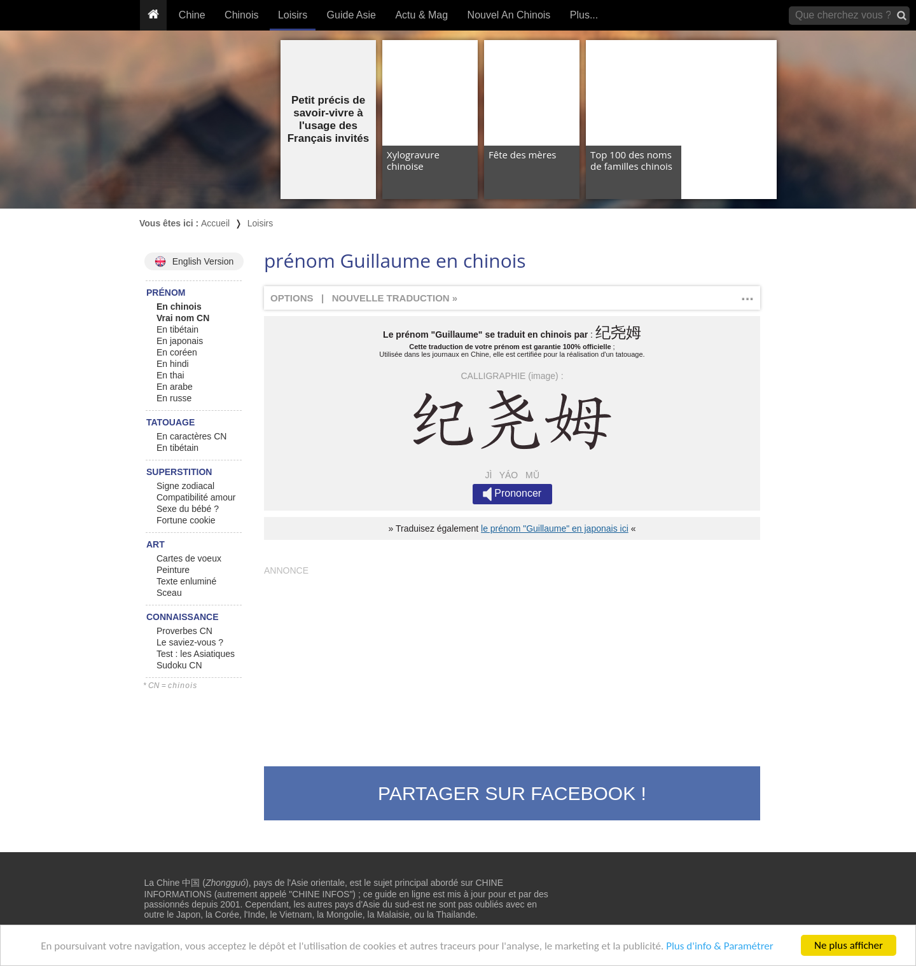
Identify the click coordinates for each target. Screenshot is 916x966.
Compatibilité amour (196, 497)
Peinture (173, 570)
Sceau (169, 593)
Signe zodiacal (185, 486)
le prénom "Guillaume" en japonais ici (554, 528)
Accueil (215, 223)
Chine (192, 15)
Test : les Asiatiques (195, 654)
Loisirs (292, 15)
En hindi (172, 364)
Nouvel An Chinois (509, 15)
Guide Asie (351, 15)
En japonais (179, 341)
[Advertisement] (512, 665)
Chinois (241, 15)
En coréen (176, 352)
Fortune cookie (186, 520)
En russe (173, 398)
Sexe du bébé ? (187, 509)
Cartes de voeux (188, 558)
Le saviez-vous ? (189, 642)
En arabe (174, 387)
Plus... (584, 15)
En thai (170, 375)
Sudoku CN (179, 665)
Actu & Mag (421, 15)
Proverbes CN (184, 631)
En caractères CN (191, 436)
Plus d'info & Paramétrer (720, 946)
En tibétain (177, 329)
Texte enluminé (186, 581)
